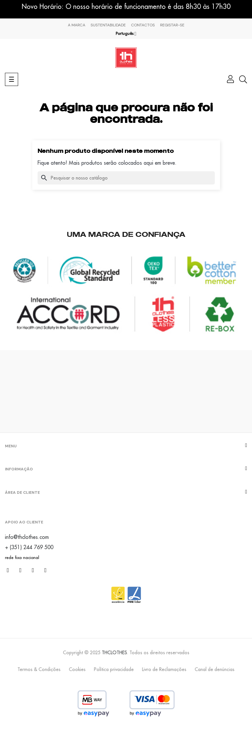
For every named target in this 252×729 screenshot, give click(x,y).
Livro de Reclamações (164, 669)
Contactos (143, 25)
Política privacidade (114, 669)
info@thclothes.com (27, 537)
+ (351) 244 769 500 (29, 547)
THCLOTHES (114, 653)
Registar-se (172, 25)
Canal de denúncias (215, 669)
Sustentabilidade (108, 25)
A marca (76, 25)
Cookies (77, 669)
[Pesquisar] (126, 177)
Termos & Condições (39, 669)
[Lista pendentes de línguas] (126, 33)
